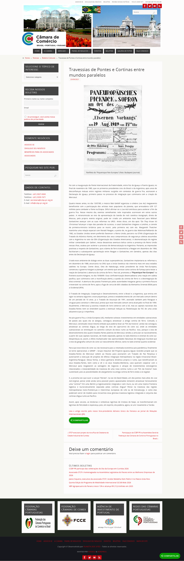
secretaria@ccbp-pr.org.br (41, 200)
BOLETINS (99, 2)
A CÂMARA (58, 541)
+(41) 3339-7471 (39, 197)
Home (27, 58)
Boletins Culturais (48, 58)
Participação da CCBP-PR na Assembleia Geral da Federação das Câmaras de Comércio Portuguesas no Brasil (136, 435)
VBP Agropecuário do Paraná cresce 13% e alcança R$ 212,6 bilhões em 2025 (101, 486)
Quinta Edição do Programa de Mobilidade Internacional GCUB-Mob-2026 (100, 483)
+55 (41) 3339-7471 (134, 2)
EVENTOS (107, 541)
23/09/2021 (74, 79)
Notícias (36, 58)
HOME (39, 541)
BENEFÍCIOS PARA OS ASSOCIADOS (39, 152)
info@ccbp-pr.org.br (152, 2)
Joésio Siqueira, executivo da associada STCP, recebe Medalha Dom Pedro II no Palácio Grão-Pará (109, 479)
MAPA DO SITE (142, 541)
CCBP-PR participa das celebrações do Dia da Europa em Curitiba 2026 (99, 469)
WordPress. (102, 552)
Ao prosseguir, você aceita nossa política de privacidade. (39, 118)
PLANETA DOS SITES (91, 547)
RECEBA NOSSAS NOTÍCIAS (115, 2)
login (88, 453)
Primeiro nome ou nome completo (38, 99)
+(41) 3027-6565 (39, 194)
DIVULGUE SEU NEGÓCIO (84, 2)
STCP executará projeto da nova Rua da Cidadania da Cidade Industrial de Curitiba (87, 434)
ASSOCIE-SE (68, 2)
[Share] (170, 556)
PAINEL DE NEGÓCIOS (72, 541)
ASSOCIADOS (30, 155)
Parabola (92, 552)
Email (26, 108)
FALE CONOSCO (128, 541)
